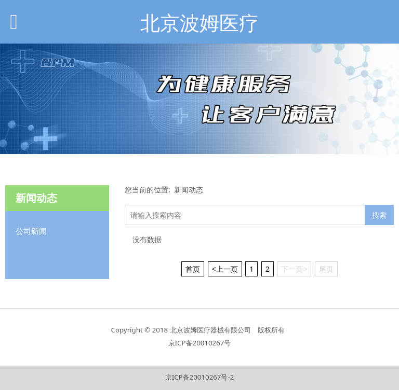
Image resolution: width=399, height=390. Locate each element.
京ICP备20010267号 (199, 342)
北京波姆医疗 (199, 22)
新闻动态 (188, 189)
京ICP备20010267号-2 (199, 377)
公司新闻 (31, 231)
